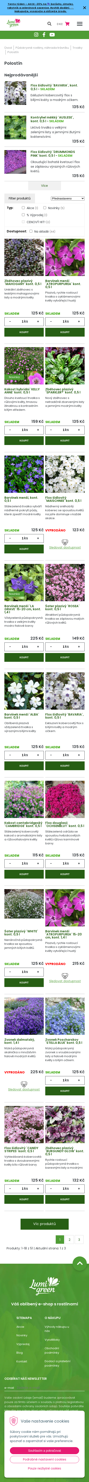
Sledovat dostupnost (65, 545)
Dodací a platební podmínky (57, 1363)
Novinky (56, 208)
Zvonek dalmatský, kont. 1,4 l (19, 1041)
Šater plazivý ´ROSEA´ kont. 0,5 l (62, 607)
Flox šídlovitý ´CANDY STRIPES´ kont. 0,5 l (21, 1149)
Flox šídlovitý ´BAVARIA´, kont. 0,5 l (64, 716)
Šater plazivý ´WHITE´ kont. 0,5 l (21, 933)
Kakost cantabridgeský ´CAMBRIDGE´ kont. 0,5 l (23, 824)
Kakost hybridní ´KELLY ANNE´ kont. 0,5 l (22, 391)
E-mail (9, 1388)
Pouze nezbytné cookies (44, 1468)
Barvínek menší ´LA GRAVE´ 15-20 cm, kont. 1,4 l (22, 609)
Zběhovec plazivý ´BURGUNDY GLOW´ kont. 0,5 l (64, 1151)
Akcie (20, 1327)
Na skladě (44, 231)
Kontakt (21, 1361)
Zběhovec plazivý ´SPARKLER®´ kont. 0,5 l (62, 391)
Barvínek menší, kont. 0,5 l (21, 499)
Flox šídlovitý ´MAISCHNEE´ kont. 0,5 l (63, 499)
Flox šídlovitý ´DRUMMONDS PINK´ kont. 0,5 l (53, 154)
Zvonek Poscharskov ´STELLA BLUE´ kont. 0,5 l (63, 1041)
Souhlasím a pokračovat (44, 1450)
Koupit (24, 332)
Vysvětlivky (52, 1340)
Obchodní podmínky (52, 1350)
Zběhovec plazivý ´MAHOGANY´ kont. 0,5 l (22, 282)
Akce (32, 208)
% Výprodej (37, 215)
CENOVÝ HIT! (38, 222)
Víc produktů (44, 1223)
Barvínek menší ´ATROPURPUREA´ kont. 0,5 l (63, 284)
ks (26, 321)
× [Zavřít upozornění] (85, 7)
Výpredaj (23, 1344)
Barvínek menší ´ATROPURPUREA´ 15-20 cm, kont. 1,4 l (63, 934)
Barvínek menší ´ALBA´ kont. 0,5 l (21, 716)
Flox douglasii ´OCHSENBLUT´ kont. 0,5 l (64, 824)
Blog (19, 1353)
